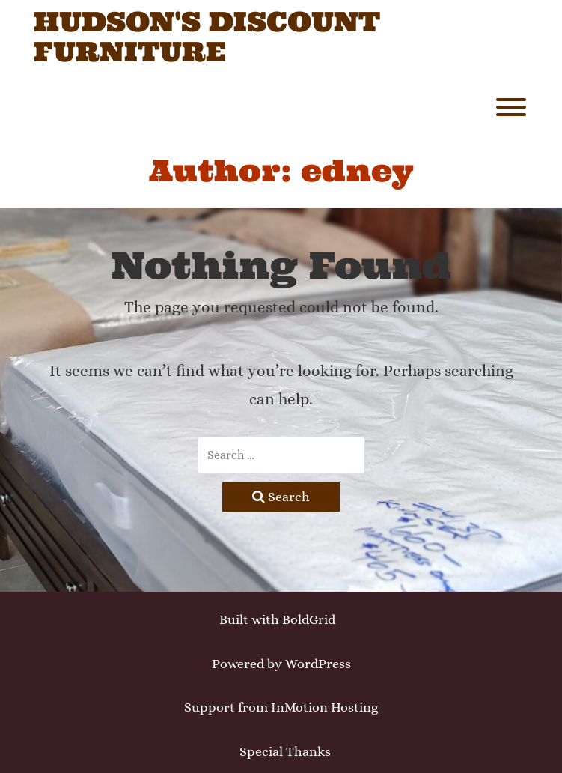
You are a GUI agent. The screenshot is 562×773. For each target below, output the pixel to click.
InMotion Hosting (324, 707)
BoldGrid (308, 619)
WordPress (318, 663)
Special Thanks (285, 751)
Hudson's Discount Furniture (207, 37)
